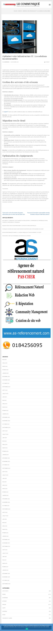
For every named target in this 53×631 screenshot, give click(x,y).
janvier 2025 (5, 413)
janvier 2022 (5, 536)
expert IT (6, 111)
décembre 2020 (6, 573)
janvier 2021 (5, 570)
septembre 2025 (6, 386)
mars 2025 (4, 407)
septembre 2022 (6, 509)
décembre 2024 (6, 417)
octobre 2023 (5, 464)
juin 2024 (4, 437)
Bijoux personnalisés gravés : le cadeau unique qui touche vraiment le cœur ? (21, 232)
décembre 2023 (6, 458)
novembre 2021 (6, 543)
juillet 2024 (5, 434)
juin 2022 (4, 519)
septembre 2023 (6, 468)
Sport (3, 614)
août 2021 (4, 549)
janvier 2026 (5, 373)
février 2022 (5, 532)
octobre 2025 (5, 383)
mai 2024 (4, 441)
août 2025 (4, 390)
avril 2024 (4, 444)
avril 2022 (4, 526)
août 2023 (4, 471)
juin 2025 (4, 396)
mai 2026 (4, 359)
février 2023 (5, 492)
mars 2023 (4, 488)
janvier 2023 (5, 495)
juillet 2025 (5, 393)
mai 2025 (4, 400)
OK (26, 628)
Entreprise (5, 597)
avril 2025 (4, 403)
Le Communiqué (28, 4)
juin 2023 (4, 478)
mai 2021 (4, 560)
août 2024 (4, 430)
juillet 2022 (5, 515)
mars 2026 (4, 366)
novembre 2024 (6, 420)
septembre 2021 (6, 546)
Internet (47, 61)
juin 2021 (4, 556)
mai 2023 (4, 481)
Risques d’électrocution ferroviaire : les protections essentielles (19, 225)
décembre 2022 (6, 498)
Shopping (4, 611)
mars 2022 (4, 529)
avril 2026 (4, 363)
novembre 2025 (6, 380)
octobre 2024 (5, 424)
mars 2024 (4, 447)
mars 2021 (4, 563)
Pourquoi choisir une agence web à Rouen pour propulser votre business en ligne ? (23, 229)
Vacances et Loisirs (7, 618)
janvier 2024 (5, 454)
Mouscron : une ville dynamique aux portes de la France (16, 235)
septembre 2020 (6, 583)
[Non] (51, 627)
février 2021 (5, 566)
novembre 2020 (6, 576)
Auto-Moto (5, 590)
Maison (4, 604)
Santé (3, 607)
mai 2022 (4, 522)
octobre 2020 (5, 580)
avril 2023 (4, 485)
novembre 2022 (6, 502)
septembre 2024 (6, 427)
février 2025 (5, 410)
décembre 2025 (6, 376)
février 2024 (5, 451)
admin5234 (6, 61)
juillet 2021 (5, 553)
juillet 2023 (5, 475)
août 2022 (4, 512)
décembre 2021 (6, 539)
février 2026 (5, 369)
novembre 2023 (6, 461)
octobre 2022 (5, 505)
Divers (4, 594)
